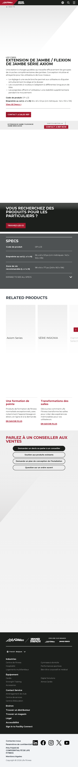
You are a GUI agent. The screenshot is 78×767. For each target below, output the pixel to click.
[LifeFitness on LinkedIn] (35, 749)
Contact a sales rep (18, 115)
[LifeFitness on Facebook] (43, 749)
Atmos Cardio (46, 682)
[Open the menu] (74, 2)
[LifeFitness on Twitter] (59, 749)
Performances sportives (51, 666)
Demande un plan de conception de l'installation (39, 461)
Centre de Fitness (13, 663)
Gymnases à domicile (50, 663)
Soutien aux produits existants (39, 455)
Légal (8, 718)
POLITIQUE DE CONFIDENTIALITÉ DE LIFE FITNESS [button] (18, 750)
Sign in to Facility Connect (19, 726)
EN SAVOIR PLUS (14, 421)
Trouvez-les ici (16, 226)
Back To (10, 7)
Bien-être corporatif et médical (54, 670)
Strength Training (14, 682)
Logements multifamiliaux (17, 670)
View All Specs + (13, 104)
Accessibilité (12, 722)
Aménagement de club (16, 694)
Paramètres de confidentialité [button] (20, 744)
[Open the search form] (68, 2)
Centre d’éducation (14, 701)
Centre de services (14, 697)
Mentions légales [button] (14, 756)
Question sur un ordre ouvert (39, 468)
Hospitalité (10, 666)
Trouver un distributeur (18, 710)
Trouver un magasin (16, 714)
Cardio (8, 678)
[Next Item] (76, 329)
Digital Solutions (48, 678)
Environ (10, 706)
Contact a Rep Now (56, 127)
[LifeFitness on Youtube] (66, 749)
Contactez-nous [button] (13, 741)
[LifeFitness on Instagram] (51, 749)
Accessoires (11, 685)
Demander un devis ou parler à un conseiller (39, 448)
